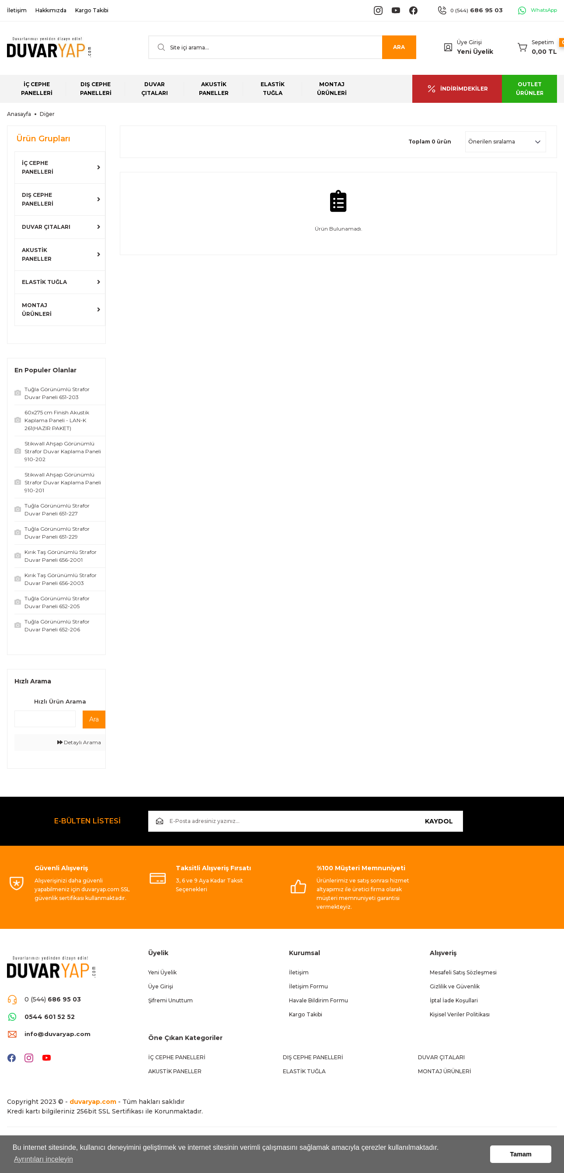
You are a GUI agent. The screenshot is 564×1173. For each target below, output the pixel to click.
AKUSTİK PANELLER (37, 254)
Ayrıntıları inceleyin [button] (43, 1159)
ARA (399, 47)
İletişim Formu (308, 986)
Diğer (47, 114)
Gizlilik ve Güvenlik (455, 986)
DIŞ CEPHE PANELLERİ (37, 199)
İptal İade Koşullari (454, 1000)
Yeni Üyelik (475, 52)
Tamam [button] (521, 1154)
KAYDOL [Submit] (439, 821)
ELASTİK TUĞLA (44, 282)
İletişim (299, 972)
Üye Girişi (160, 986)
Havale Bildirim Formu (318, 1000)
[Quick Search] (45, 719)
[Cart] (537, 47)
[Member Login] (448, 47)
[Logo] (49, 47)
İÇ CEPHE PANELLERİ (37, 167)
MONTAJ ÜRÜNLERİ (37, 309)
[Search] (282, 47)
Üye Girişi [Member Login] (469, 42)
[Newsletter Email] (305, 821)
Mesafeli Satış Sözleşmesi (463, 972)
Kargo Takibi (305, 1014)
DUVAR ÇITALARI (46, 227)
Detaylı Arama (79, 742)
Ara (94, 719)
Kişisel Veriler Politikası (460, 1014)
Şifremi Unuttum (170, 1000)
